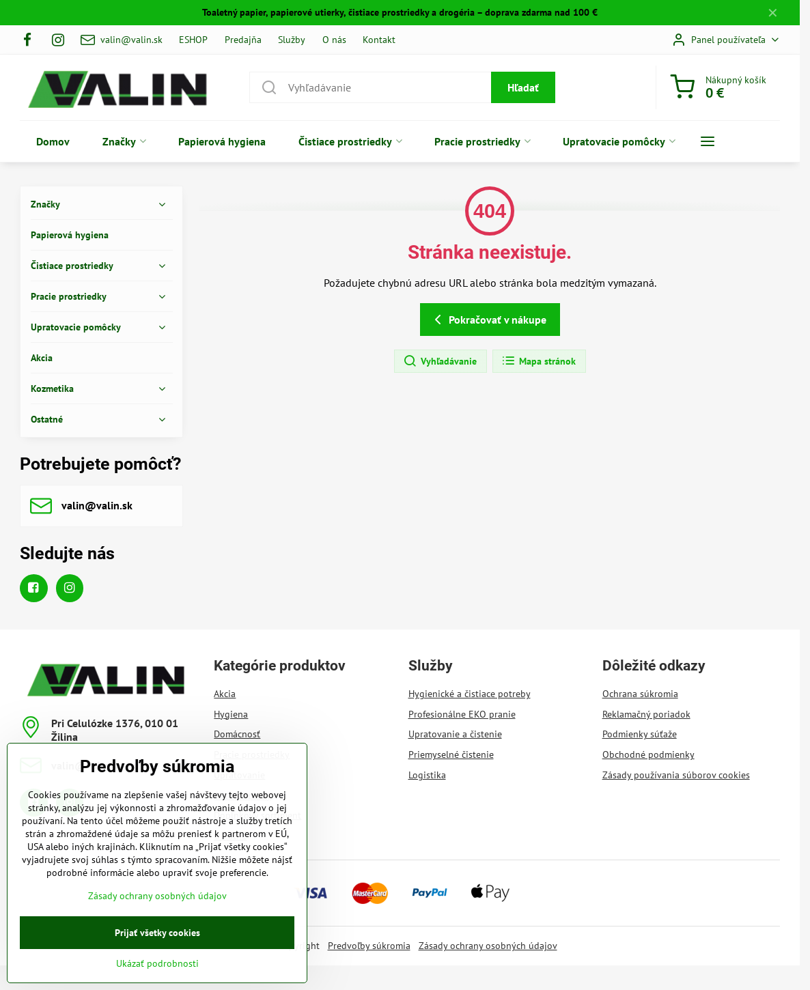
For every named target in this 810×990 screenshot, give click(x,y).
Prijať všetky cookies (157, 956)
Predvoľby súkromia (369, 945)
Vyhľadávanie (440, 361)
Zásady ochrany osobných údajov (488, 945)
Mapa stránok (538, 361)
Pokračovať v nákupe (488, 319)
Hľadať (523, 87)
